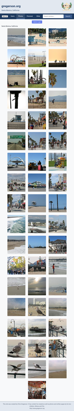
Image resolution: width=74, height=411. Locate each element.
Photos (20, 16)
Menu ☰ (5, 16)
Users (13, 16)
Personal (30, 16)
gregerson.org (11, 6)
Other (38, 16)
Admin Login (37, 22)
